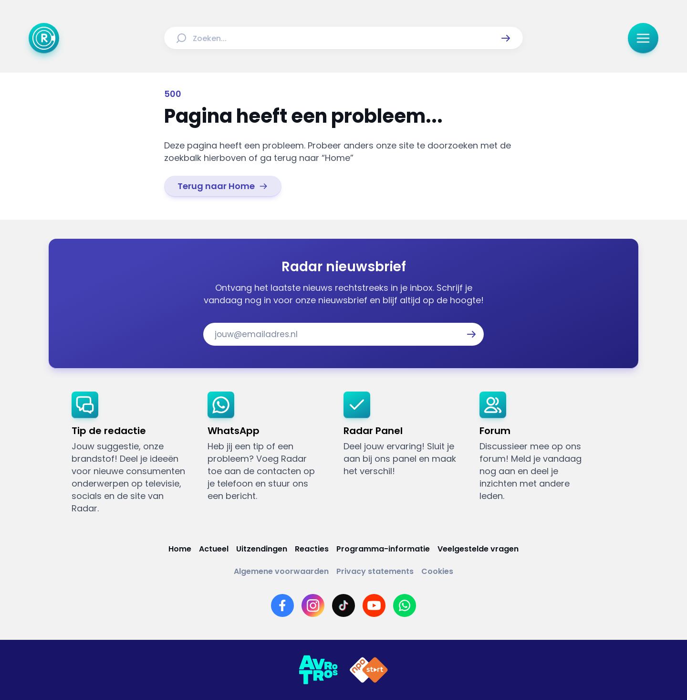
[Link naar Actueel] (214, 548)
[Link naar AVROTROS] (318, 670)
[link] (222, 186)
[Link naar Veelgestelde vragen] (478, 548)
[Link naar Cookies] (437, 571)
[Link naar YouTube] (374, 605)
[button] (505, 38)
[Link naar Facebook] (282, 605)
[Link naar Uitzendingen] (261, 548)
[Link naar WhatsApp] (404, 605)
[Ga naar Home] (44, 38)
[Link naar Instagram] (313, 605)
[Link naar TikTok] (343, 605)
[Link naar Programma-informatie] (383, 548)
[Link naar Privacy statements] (375, 571)
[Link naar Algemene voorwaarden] (281, 571)
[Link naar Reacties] (312, 548)
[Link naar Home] (179, 548)
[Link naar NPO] (368, 670)
